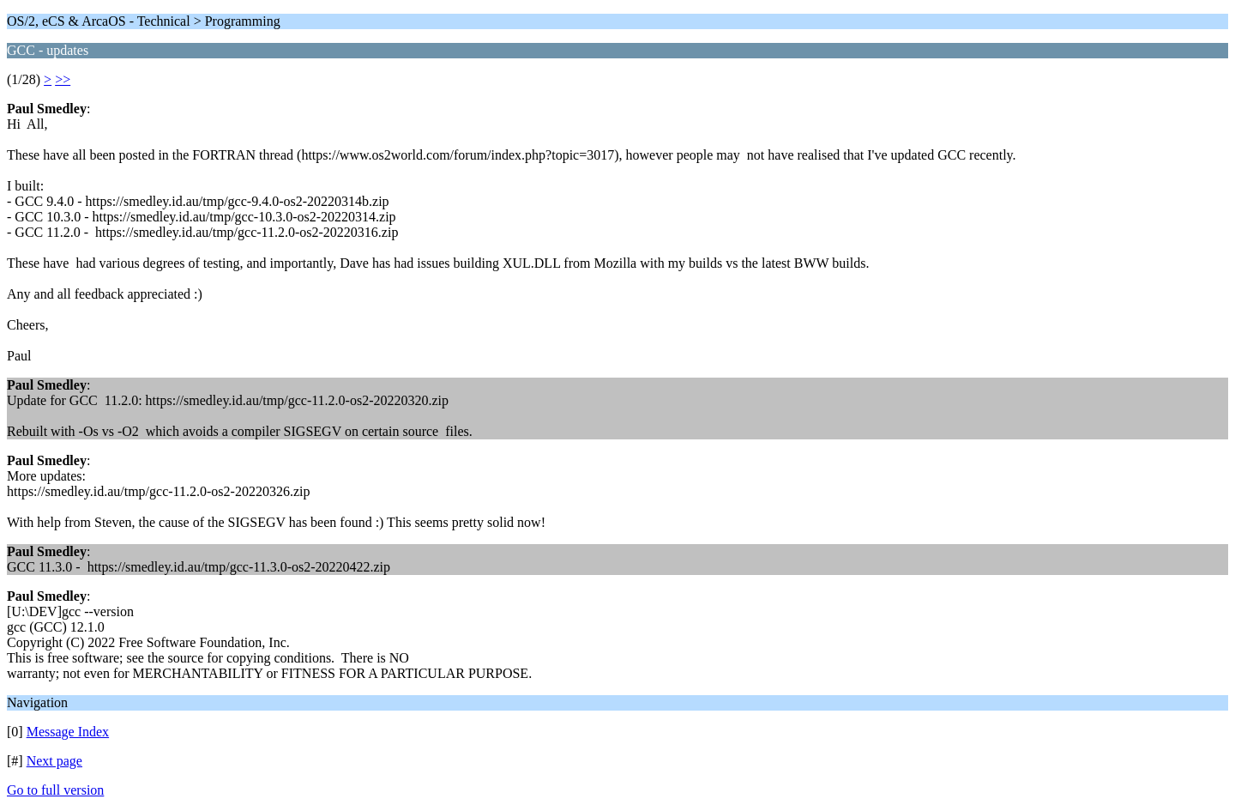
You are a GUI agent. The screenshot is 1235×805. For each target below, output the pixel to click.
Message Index (68, 731)
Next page (54, 761)
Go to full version (55, 790)
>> (62, 79)
